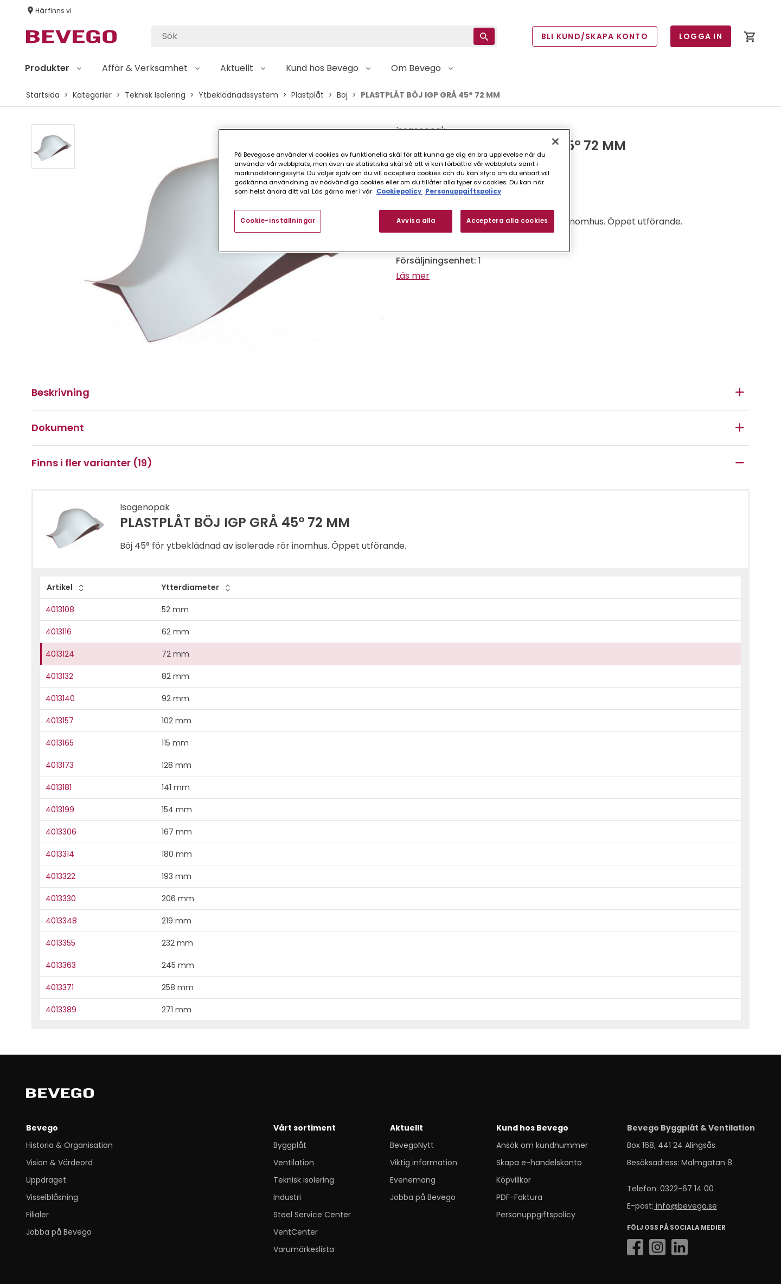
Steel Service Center (312, 1214)
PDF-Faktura (519, 1197)
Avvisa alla (415, 220)
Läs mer (413, 275)
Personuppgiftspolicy (535, 1214)
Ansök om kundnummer (542, 1145)
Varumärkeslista (303, 1249)
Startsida (43, 94)
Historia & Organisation (69, 1145)
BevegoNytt (412, 1145)
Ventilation (293, 1162)
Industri (287, 1197)
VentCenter (295, 1232)
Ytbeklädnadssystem (238, 94)
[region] (394, 191)
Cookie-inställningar (277, 220)
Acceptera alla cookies (507, 220)
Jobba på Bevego (59, 1232)
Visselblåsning (52, 1197)
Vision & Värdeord (59, 1162)
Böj (342, 94)
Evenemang (413, 1179)
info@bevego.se (685, 1205)
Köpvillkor (513, 1179)
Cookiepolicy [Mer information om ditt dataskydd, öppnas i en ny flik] (399, 191)
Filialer (37, 1214)
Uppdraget (46, 1179)
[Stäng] (555, 141)
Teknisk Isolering (155, 94)
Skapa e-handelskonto (539, 1162)
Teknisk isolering (303, 1179)
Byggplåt (289, 1145)
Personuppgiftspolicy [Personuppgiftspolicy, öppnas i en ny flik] (463, 191)
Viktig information (423, 1162)
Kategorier (92, 94)
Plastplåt (307, 94)
